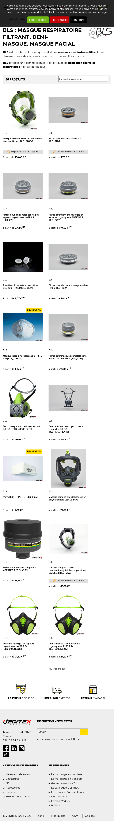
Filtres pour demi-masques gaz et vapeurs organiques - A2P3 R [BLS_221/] (21, 217)
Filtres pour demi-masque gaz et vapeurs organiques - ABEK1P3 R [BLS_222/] (66, 217)
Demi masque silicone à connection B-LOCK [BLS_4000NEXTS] (21, 428)
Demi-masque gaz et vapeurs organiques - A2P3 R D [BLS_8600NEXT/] (64, 646)
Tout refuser (59, 20)
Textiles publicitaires (18, 796)
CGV (75, 815)
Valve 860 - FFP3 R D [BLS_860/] (20, 497)
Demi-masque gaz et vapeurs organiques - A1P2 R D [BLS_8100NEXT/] (18, 646)
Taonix (40, 815)
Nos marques (59, 796)
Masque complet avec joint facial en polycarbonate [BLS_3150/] (67, 498)
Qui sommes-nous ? (63, 783)
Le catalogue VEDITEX (65, 787)
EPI (8, 783)
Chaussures (12, 778)
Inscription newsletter (54, 721)
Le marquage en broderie (66, 774)
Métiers (55, 805)
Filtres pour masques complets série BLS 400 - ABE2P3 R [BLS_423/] (68, 357)
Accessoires (13, 787)
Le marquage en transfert (66, 778)
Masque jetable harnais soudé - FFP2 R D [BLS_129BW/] (22, 357)
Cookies (82, 12)
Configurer (78, 20)
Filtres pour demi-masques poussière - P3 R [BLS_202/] (68, 286)
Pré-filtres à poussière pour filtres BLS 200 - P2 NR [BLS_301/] (20, 286)
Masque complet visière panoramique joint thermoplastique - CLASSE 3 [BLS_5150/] (68, 570)
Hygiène (11, 792)
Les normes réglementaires (67, 792)
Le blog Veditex (60, 801)
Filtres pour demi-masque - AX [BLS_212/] (65, 140)
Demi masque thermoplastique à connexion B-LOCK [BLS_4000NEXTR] (66, 429)
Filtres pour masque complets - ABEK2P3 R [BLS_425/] (19, 569)
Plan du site (58, 815)
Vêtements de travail (18, 774)
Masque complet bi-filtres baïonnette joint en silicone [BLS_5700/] (22, 140)
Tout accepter (38, 20)
